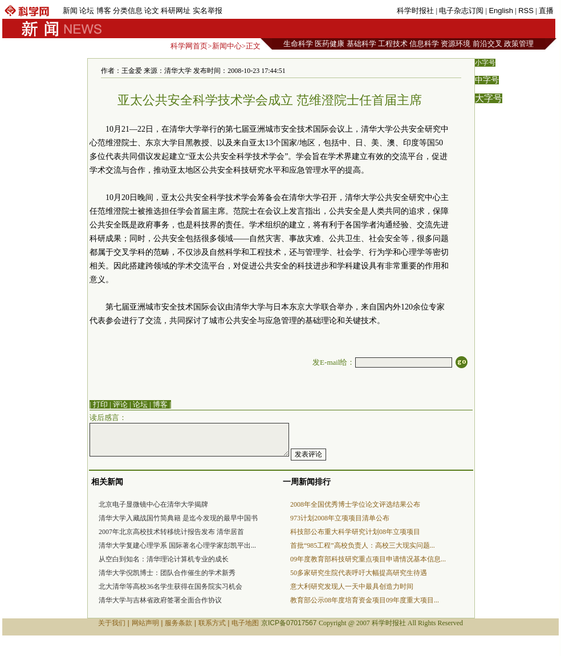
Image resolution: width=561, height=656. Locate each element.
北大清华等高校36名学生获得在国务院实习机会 (170, 586)
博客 (103, 10)
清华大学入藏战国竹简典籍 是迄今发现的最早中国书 (178, 518)
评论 (120, 404)
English (501, 10)
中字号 (487, 80)
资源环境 (455, 43)
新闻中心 (227, 46)
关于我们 (111, 623)
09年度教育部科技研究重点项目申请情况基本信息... (368, 559)
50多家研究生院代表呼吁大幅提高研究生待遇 (358, 573)
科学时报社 (415, 10)
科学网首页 (189, 46)
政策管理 (519, 43)
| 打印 (99, 404)
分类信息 (128, 10)
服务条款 (178, 623)
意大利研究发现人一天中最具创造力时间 (351, 586)
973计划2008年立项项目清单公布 (339, 518)
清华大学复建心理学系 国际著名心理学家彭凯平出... (177, 545)
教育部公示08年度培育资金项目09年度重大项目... (364, 600)
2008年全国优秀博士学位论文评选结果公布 (355, 504)
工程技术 (393, 43)
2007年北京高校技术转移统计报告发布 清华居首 (171, 532)
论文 (151, 10)
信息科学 (424, 43)
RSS (526, 10)
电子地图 (245, 623)
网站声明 (145, 623)
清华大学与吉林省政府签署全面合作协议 (160, 600)
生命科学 (298, 43)
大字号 (488, 98)
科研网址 (175, 10)
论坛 (86, 10)
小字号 (485, 63)
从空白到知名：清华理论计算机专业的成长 (164, 559)
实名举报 (207, 10)
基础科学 (361, 43)
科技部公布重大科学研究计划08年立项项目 (355, 532)
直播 (546, 10)
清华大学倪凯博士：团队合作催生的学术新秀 (167, 573)
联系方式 (212, 623)
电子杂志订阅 (461, 10)
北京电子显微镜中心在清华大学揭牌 (153, 504)
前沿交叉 (487, 43)
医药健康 (329, 43)
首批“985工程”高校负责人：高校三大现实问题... (362, 545)
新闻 (70, 10)
